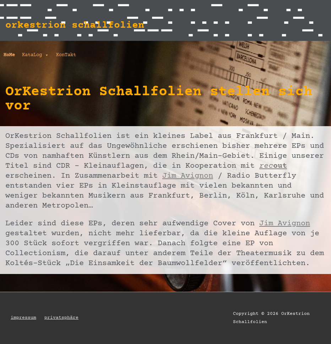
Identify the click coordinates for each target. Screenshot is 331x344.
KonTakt (66, 55)
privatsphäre (61, 317)
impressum (23, 317)
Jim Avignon (187, 176)
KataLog (35, 55)
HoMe (9, 55)
